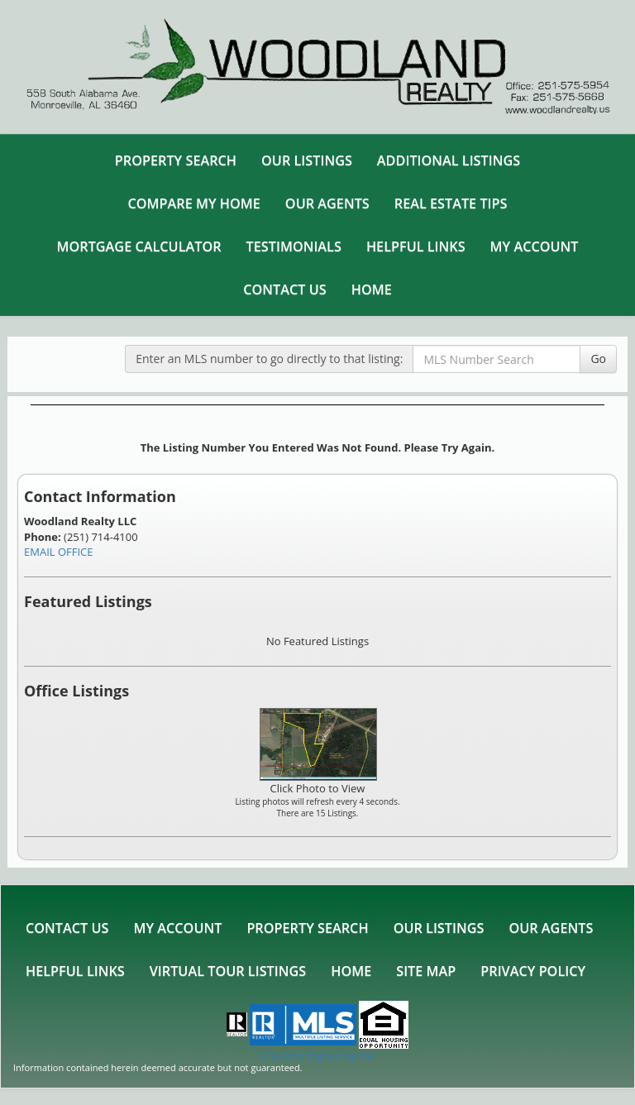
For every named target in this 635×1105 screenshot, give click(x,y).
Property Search (175, 160)
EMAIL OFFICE (58, 551)
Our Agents (327, 203)
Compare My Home (194, 203)
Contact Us (284, 289)
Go (598, 358)
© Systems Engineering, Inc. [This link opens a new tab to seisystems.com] (317, 1055)
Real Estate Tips (451, 203)
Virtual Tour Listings (228, 971)
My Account (534, 246)
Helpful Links (416, 246)
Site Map (426, 971)
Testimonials (293, 246)
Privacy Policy (532, 971)
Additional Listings (448, 160)
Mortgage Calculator (138, 246)
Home (371, 289)
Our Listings (306, 160)
